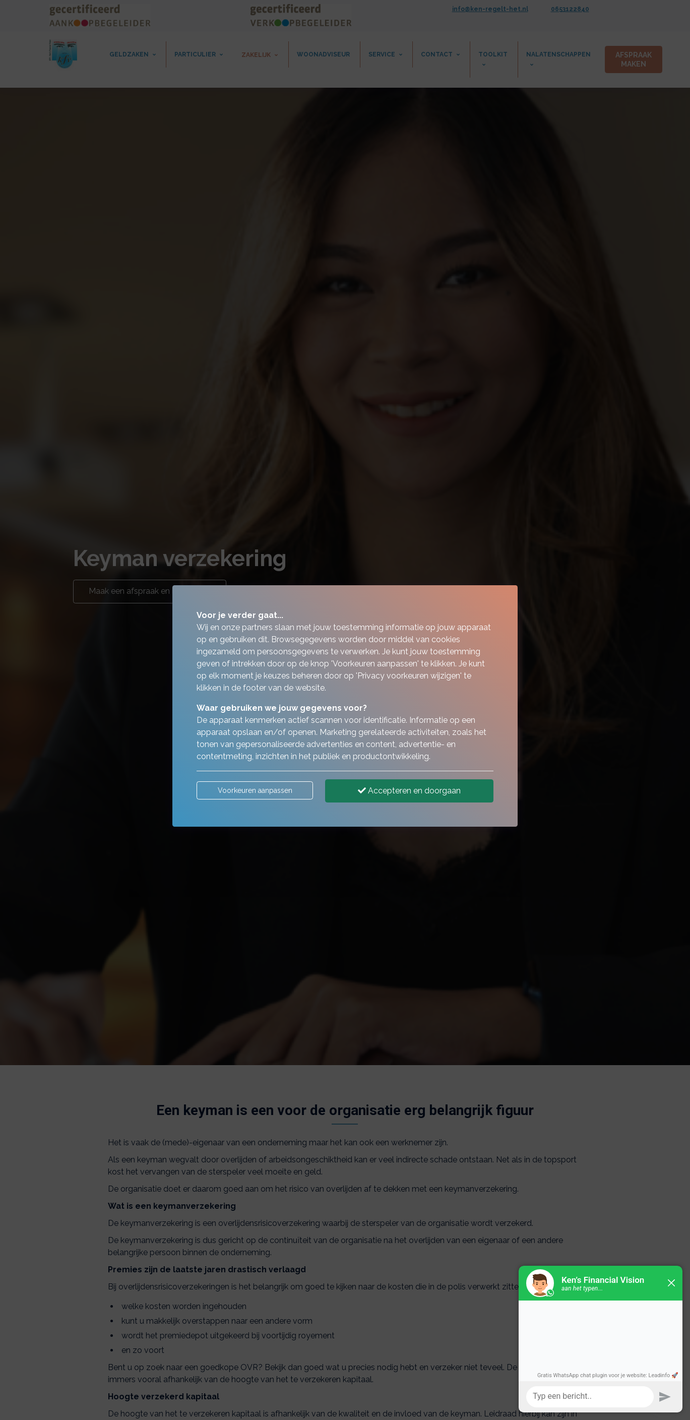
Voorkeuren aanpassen (255, 790)
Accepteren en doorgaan (409, 790)
